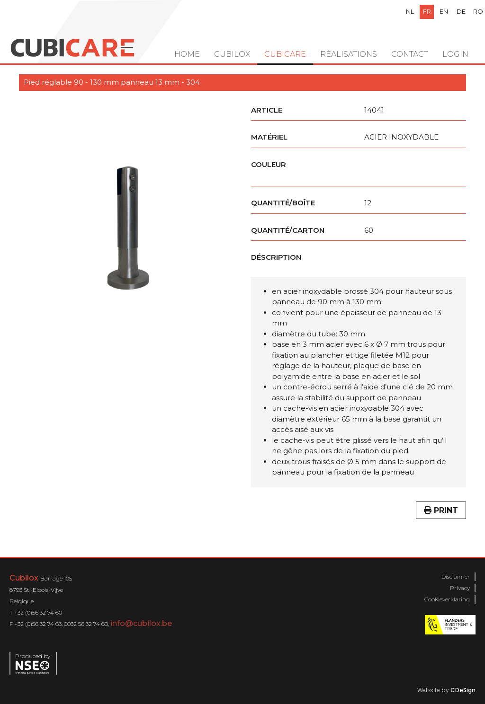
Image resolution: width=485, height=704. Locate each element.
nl (410, 11)
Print (441, 510)
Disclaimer (455, 576)
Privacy (460, 587)
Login (455, 54)
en (444, 11)
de (461, 11)
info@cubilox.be (141, 623)
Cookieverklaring (447, 599)
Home (187, 54)
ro (478, 11)
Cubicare (285, 54)
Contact (409, 54)
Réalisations (348, 54)
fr (427, 11)
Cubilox (232, 54)
